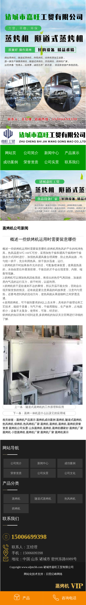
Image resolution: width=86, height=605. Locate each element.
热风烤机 (8, 424)
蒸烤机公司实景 (18, 428)
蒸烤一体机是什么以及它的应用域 (44, 413)
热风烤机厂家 (31, 424)
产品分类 (11, 483)
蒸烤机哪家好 (60, 428)
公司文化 (69, 473)
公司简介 (31, 153)
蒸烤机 (60, 419)
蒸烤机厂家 (76, 428)
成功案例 (10, 162)
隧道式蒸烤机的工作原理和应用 (44, 407)
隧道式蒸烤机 (73, 419)
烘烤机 (18, 424)
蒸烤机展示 (62, 432)
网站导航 (11, 448)
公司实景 (51, 162)
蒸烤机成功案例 (45, 419)
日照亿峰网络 (54, 574)
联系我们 (72, 162)
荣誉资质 (31, 162)
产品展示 (72, 153)
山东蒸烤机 (35, 428)
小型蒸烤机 (18, 432)
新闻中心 (51, 153)
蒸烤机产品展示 (26, 419)
